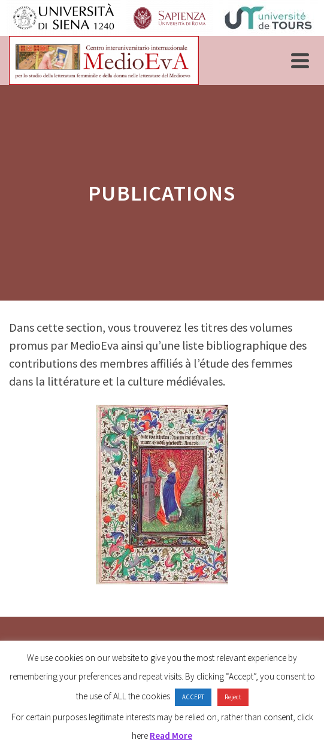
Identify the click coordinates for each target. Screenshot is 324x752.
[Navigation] (300, 60)
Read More (171, 735)
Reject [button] (233, 697)
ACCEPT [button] (193, 697)
